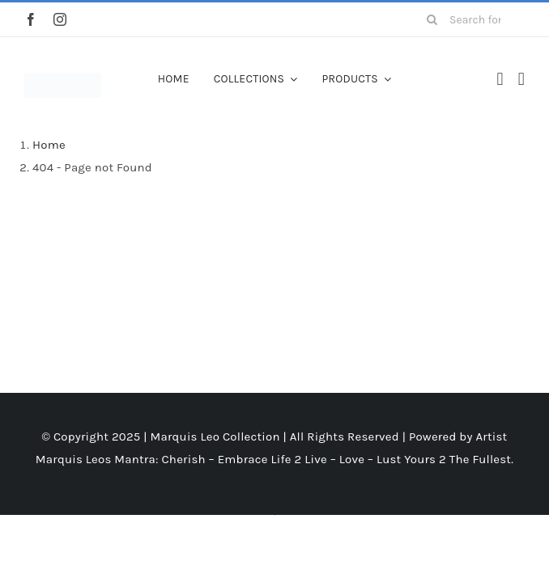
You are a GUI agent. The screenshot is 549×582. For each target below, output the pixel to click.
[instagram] (59, 19)
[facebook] (30, 19)
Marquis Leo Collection (215, 436)
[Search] (432, 19)
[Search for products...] (470, 19)
